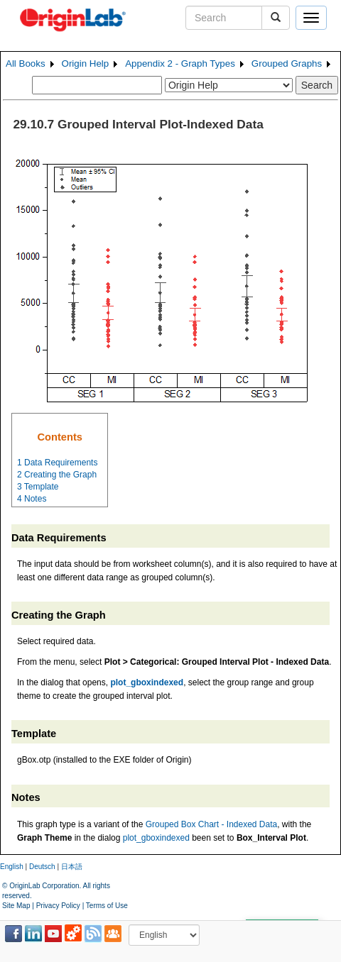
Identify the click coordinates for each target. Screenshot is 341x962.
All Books (25, 63)
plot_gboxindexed (156, 838)
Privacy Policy (58, 906)
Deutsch (42, 866)
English (11, 866)
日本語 (71, 866)
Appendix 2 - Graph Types (180, 63)
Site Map (16, 906)
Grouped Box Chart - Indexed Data (211, 824)
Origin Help (85, 63)
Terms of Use (107, 906)
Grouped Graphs (286, 63)
